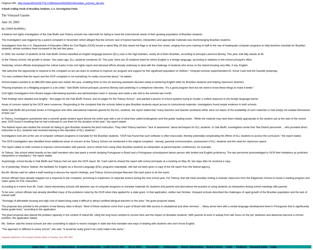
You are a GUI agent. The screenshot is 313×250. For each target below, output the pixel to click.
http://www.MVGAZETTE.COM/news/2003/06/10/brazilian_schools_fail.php (61, 3)
